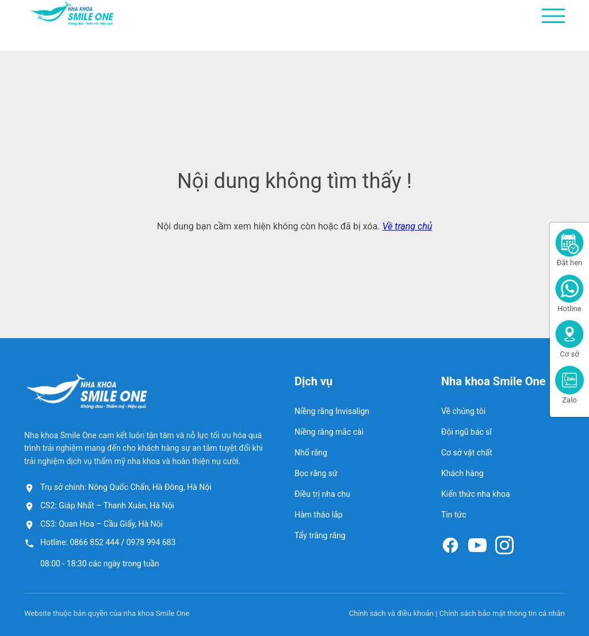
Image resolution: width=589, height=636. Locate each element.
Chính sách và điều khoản (391, 613)
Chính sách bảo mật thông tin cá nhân (502, 613)
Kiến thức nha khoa (475, 494)
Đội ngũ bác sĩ (466, 431)
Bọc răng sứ (316, 473)
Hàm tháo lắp (318, 514)
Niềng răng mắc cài (329, 431)
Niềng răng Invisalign (331, 411)
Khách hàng (462, 473)
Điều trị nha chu (322, 494)
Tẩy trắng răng (320, 535)
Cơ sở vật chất (466, 452)
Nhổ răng (310, 452)
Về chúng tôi (463, 411)
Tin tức (453, 514)
